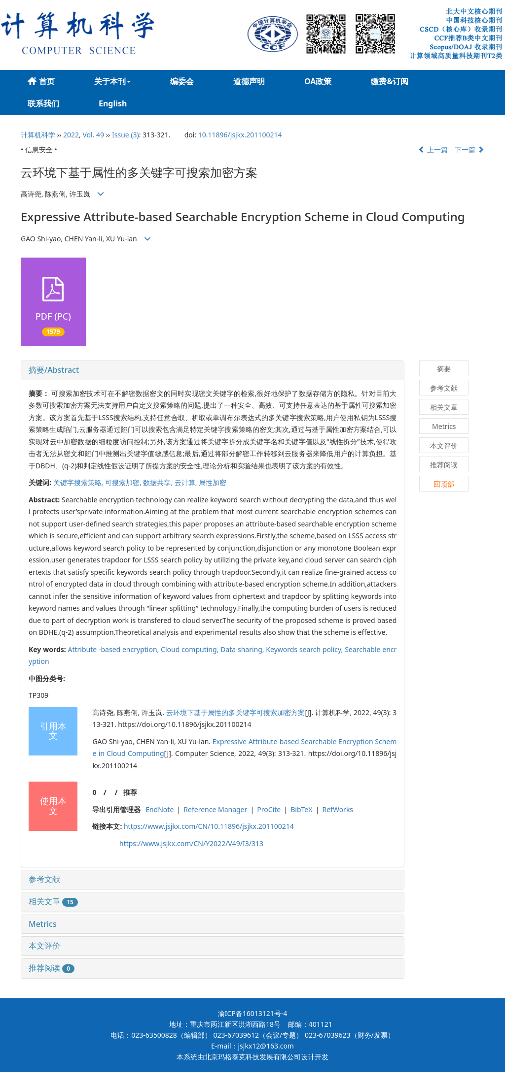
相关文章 (53, 901)
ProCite (269, 809)
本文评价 (44, 945)
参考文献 (44, 879)
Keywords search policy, (305, 649)
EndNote (159, 809)
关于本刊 (112, 81)
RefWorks (337, 809)
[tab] (212, 370)
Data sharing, (243, 649)
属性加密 (212, 482)
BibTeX (301, 809)
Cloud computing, (190, 649)
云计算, (187, 482)
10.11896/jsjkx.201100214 (240, 134)
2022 (71, 134)
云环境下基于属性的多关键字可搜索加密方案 (235, 712)
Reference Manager (215, 809)
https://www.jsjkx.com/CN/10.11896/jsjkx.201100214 (209, 826)
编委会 (182, 81)
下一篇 (469, 149)
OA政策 (317, 81)
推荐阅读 (51, 967)
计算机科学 (38, 134)
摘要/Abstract (54, 369)
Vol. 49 (93, 134)
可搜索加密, (124, 482)
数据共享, (158, 482)
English (113, 103)
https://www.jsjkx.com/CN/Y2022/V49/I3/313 (191, 843)
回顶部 (443, 484)
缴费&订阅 (389, 81)
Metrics (43, 923)
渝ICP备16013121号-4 (253, 1013)
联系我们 (43, 103)
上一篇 (433, 149)
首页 (41, 81)
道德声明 (249, 81)
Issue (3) (125, 134)
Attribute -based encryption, (114, 649)
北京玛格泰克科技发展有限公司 (252, 1056)
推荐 (130, 792)
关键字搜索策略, (79, 482)
